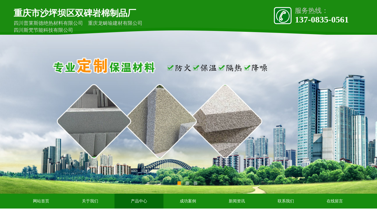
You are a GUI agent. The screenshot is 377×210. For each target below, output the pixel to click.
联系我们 (286, 201)
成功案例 (188, 201)
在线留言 (335, 201)
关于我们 (90, 201)
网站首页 (41, 201)
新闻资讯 (237, 201)
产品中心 (139, 201)
